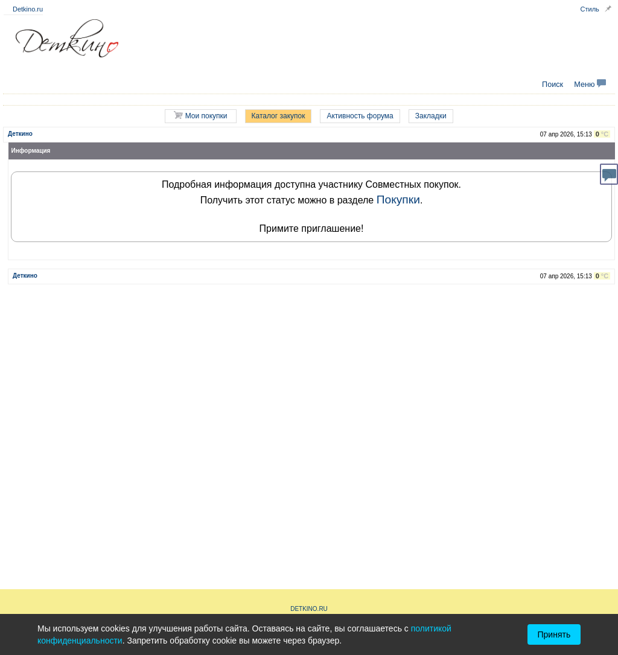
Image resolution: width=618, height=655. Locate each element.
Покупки (398, 199)
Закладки (431, 116)
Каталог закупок (278, 116)
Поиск (552, 84)
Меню (590, 84)
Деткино (20, 133)
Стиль (590, 9)
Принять (554, 634)
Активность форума (360, 116)
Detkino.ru (28, 9)
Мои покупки (200, 115)
